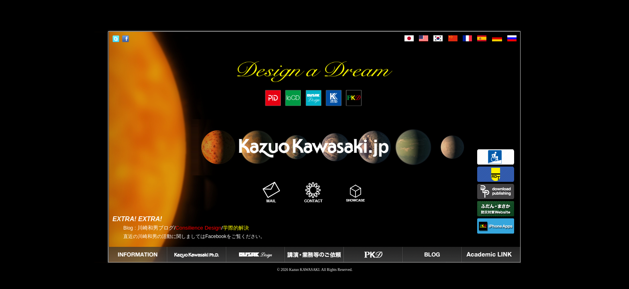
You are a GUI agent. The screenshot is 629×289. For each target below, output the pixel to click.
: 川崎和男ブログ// (186, 228)
